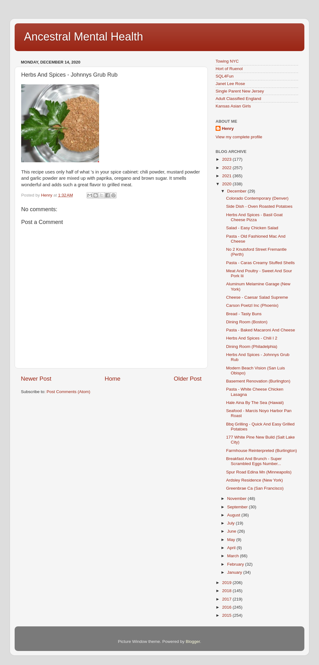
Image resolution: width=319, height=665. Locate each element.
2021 (227, 175)
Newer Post (36, 378)
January (235, 572)
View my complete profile (239, 137)
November (237, 498)
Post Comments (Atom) (68, 391)
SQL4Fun (225, 76)
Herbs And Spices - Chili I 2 (251, 338)
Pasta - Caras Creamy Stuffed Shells (260, 262)
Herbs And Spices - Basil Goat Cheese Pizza (254, 217)
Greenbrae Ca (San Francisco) (255, 488)
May (231, 539)
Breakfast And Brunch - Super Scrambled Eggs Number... (254, 461)
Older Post (188, 378)
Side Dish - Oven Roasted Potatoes (259, 206)
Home (112, 378)
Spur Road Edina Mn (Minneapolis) (259, 472)
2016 (227, 607)
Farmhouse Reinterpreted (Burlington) (261, 450)
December (237, 191)
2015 (227, 615)
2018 (227, 590)
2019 (227, 582)
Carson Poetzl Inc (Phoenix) (252, 305)
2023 (227, 159)
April (232, 547)
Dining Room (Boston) (247, 322)
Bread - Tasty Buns (244, 313)
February (236, 564)
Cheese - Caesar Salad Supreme (257, 297)
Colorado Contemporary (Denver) (257, 198)
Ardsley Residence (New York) (254, 480)
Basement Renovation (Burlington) (258, 381)
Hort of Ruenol (229, 68)
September (238, 507)
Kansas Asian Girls (233, 106)
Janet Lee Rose (230, 83)
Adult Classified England (238, 98)
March (233, 555)
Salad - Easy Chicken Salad (252, 228)
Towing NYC (227, 61)
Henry (228, 128)
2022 (227, 167)
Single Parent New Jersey (240, 91)
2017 (227, 599)
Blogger (193, 641)
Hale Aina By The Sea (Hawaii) (255, 402)
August (234, 515)
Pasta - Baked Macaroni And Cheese (260, 330)
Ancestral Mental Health (83, 36)
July (231, 523)
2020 (227, 184)
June (232, 531)
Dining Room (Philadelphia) (251, 346)
